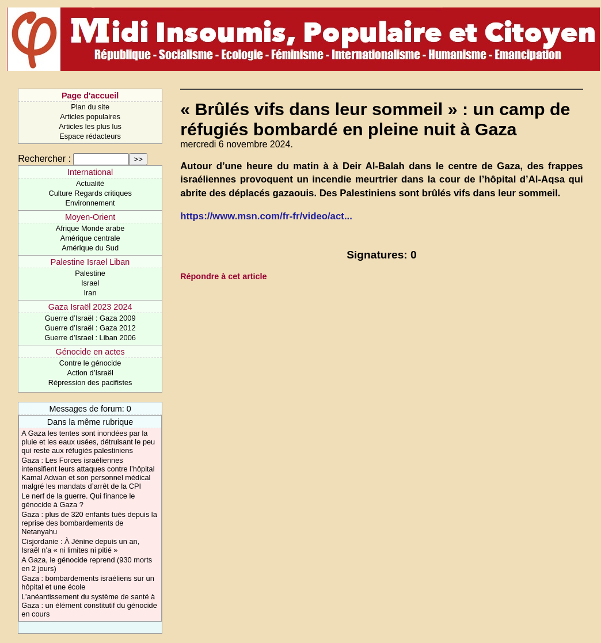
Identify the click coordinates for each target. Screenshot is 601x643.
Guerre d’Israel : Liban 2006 (90, 337)
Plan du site (90, 106)
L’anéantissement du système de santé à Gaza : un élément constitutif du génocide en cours (89, 605)
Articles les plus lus (90, 126)
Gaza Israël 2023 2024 (90, 306)
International (90, 172)
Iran (90, 292)
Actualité (90, 183)
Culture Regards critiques (89, 193)
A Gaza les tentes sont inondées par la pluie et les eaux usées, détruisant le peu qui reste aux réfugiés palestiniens (88, 442)
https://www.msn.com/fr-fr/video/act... (266, 216)
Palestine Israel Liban (90, 262)
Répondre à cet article (223, 276)
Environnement (90, 203)
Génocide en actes (90, 351)
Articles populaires (90, 116)
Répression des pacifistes (90, 382)
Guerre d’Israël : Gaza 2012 (90, 328)
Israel (90, 283)
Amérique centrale (90, 238)
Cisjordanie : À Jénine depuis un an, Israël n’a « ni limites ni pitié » (80, 545)
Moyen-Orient (90, 217)
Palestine (90, 273)
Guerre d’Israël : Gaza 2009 (90, 318)
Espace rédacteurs (90, 136)
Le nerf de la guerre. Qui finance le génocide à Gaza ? (78, 500)
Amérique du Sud (90, 247)
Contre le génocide (90, 363)
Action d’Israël (90, 372)
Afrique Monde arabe (90, 228)
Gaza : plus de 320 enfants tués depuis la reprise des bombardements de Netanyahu (89, 523)
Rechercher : (44, 158)
